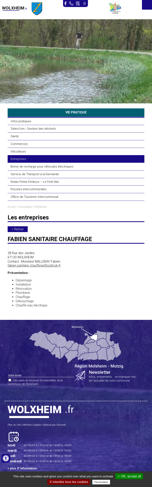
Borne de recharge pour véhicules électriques (42, 166)
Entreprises (18, 159)
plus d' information (23, 468)
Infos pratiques (21, 121)
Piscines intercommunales (29, 189)
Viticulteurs (18, 151)
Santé (15, 136)
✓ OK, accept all (129, 476)
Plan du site (14, 424)
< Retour (18, 229)
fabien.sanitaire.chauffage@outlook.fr (34, 265)
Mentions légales (31, 424)
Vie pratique (25, 206)
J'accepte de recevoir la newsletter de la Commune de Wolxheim (35, 382)
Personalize (101, 482)
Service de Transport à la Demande (35, 174)
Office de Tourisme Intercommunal (34, 197)
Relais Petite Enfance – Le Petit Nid (35, 182)
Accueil (12, 206)
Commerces (19, 144)
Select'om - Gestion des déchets (33, 128)
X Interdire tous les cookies (68, 482)
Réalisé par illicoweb (54, 424)
